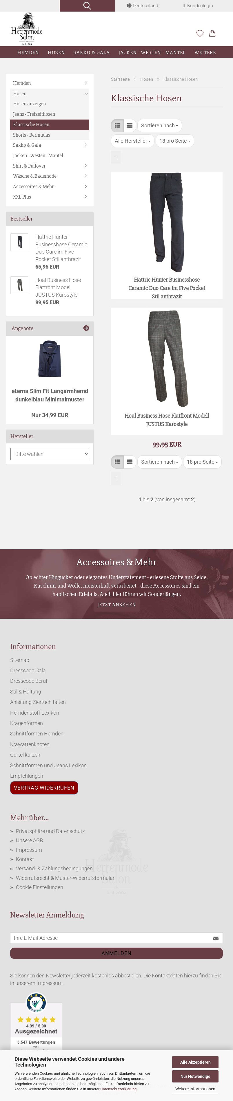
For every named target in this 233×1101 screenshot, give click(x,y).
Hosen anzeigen (29, 103)
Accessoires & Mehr (33, 186)
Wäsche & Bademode (35, 176)
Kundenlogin (198, 5)
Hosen (56, 52)
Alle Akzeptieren (195, 1062)
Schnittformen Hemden (36, 734)
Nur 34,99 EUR (49, 415)
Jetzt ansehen (116, 604)
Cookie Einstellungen (39, 887)
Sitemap (19, 660)
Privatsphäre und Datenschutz (50, 831)
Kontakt (25, 859)
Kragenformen (26, 723)
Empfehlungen (26, 776)
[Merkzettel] (200, 34)
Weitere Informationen (195, 1089)
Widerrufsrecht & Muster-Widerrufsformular (65, 878)
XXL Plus (22, 197)
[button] (212, 34)
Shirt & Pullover (29, 166)
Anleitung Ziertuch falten (38, 702)
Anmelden (116, 953)
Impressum (29, 850)
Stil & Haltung (25, 692)
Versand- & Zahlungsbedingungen (54, 868)
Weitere (205, 52)
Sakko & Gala (92, 52)
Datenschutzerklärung (118, 1089)
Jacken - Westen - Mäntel (152, 52)
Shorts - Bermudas (31, 135)
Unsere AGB (29, 840)
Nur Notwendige (195, 1076)
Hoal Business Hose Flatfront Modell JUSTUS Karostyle (167, 420)
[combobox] (159, 125)
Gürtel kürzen (25, 755)
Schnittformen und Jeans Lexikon (48, 765)
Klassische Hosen (31, 124)
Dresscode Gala (28, 670)
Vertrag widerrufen (44, 788)
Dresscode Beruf (29, 681)
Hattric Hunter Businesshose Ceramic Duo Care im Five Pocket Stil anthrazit (166, 287)
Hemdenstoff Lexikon (34, 713)
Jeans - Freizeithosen (34, 114)
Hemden (28, 52)
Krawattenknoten (30, 744)
